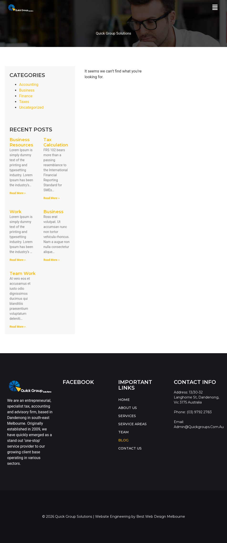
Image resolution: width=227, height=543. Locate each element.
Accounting (28, 84)
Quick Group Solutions (113, 33)
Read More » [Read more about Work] (18, 260)
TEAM (123, 432)
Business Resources (21, 142)
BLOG (123, 440)
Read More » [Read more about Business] (51, 260)
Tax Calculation (55, 142)
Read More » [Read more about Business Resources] (18, 193)
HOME (124, 400)
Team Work (23, 273)
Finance (25, 96)
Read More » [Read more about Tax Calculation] (51, 198)
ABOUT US (127, 408)
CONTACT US (130, 448)
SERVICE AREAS (132, 424)
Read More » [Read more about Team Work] (18, 326)
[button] (215, 7)
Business (27, 90)
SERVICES (127, 416)
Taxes (24, 101)
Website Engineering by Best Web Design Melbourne (140, 516)
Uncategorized (31, 107)
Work (15, 211)
